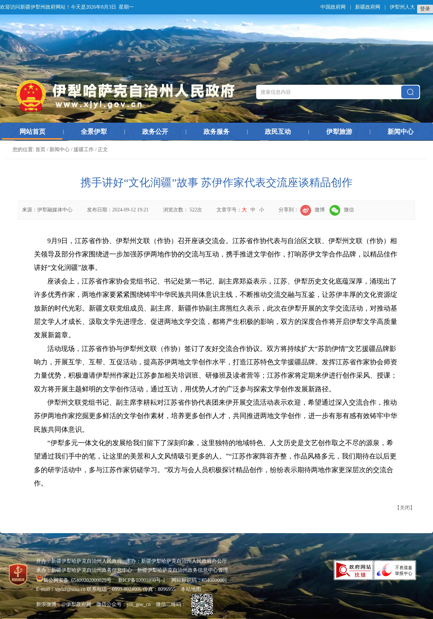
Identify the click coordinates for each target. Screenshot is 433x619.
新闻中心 (401, 131)
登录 (425, 9)
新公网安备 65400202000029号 (74, 580)
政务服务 (216, 131)
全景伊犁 (94, 131)
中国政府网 (333, 7)
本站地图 (191, 589)
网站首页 (32, 131)
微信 (341, 209)
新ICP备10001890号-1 (141, 580)
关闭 (405, 507)
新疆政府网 (367, 7)
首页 (40, 149)
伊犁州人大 (402, 7)
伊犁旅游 (339, 131)
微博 (312, 209)
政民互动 (278, 131)
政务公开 (155, 131)
